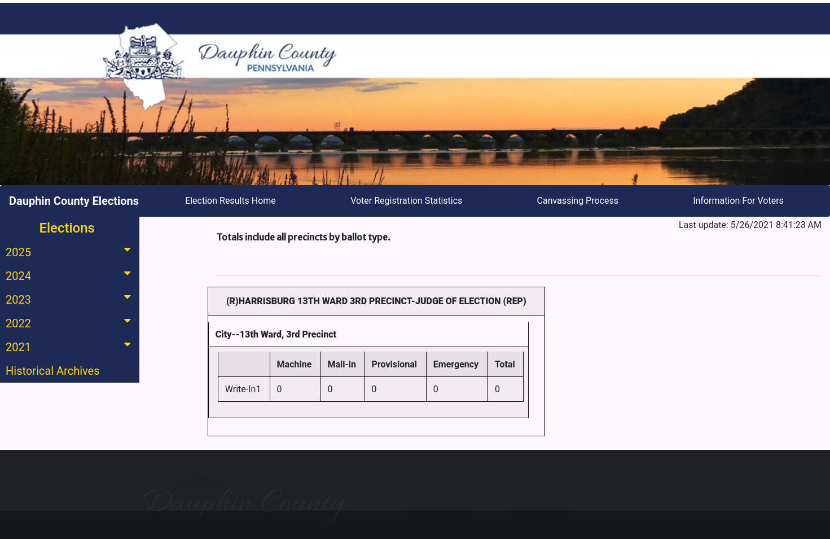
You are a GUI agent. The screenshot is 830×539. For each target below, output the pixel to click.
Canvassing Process (577, 200)
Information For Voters (738, 200)
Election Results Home (230, 200)
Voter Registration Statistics (406, 200)
